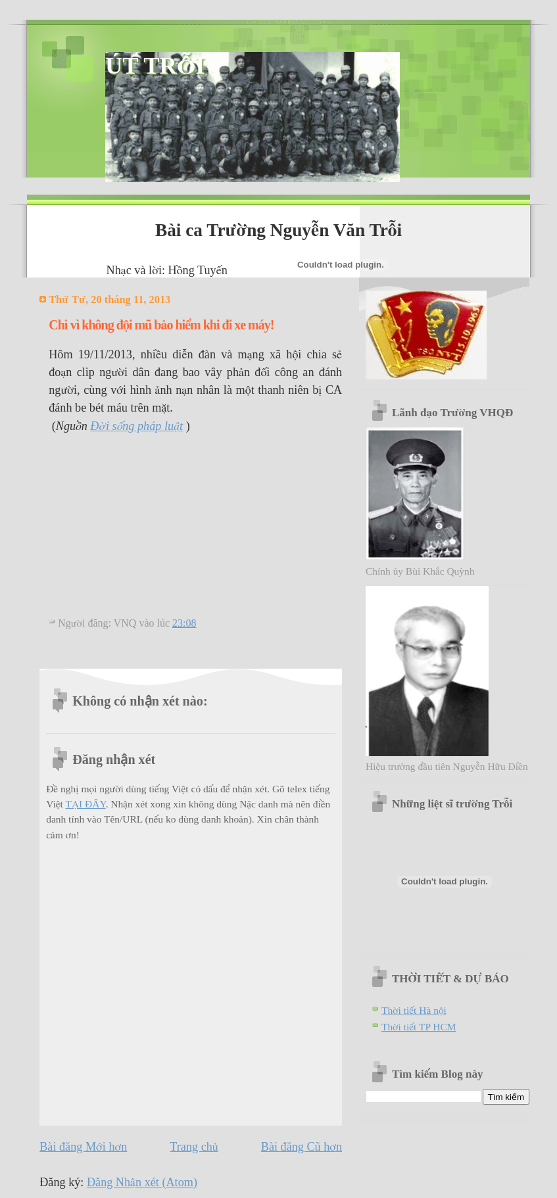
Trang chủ (194, 1146)
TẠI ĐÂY (85, 803)
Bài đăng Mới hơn (83, 1146)
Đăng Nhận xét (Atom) (142, 1182)
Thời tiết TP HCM (418, 1026)
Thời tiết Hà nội (414, 1010)
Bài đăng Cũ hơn (301, 1146)
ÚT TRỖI (155, 66)
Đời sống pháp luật (136, 426)
